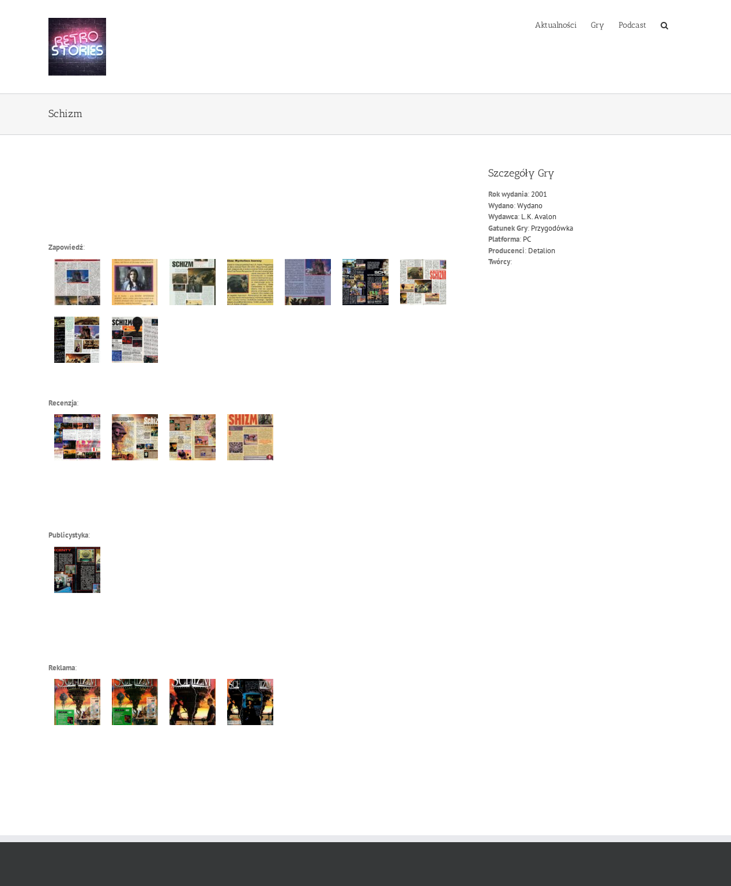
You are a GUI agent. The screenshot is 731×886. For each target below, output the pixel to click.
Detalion (541, 251)
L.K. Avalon (538, 217)
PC (527, 239)
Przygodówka (552, 228)
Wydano (529, 206)
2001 (539, 194)
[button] (664, 24)
